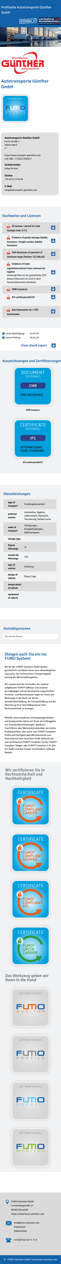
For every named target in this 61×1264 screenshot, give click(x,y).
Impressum (20, 1227)
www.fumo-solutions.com (44, 1259)
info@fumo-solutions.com (26, 1222)
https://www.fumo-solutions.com (27, 1214)
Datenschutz (20, 1231)
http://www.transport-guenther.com (23, 155)
